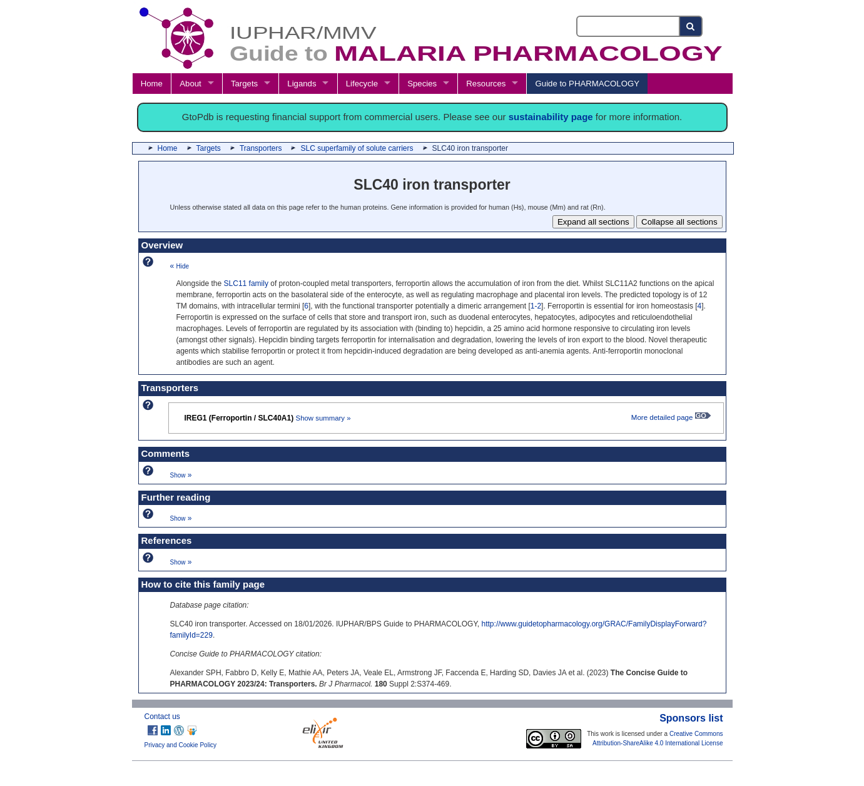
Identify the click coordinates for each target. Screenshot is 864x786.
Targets (244, 83)
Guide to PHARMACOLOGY (587, 83)
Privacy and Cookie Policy (181, 745)
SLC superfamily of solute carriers (356, 148)
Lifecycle (362, 83)
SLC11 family (246, 283)
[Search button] (691, 26)
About (190, 83)
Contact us (162, 716)
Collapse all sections (679, 222)
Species (422, 83)
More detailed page (671, 417)
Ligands (301, 83)
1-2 (536, 306)
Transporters (261, 148)
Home (152, 83)
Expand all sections (593, 222)
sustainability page (551, 116)
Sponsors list (691, 718)
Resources (486, 83)
